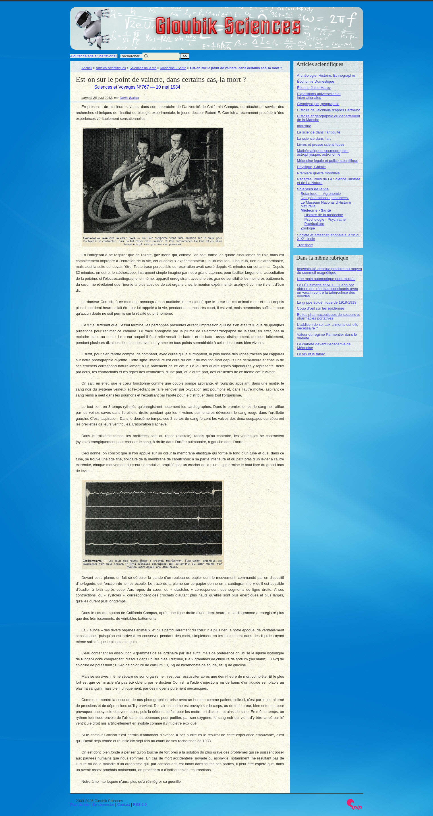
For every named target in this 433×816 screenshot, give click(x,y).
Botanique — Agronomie (321, 193)
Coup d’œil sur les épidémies (321, 308)
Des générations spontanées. (325, 198)
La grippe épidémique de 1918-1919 (327, 302)
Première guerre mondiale (318, 173)
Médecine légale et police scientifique (327, 160)
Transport (305, 245)
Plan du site (80, 804)
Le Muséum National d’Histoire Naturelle (326, 204)
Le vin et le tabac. (311, 354)
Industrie (304, 126)
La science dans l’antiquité (319, 132)
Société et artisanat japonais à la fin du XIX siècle (329, 237)
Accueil (87, 68)
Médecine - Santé (173, 68)
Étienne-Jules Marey (314, 87)
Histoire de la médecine (323, 215)
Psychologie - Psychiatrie (325, 219)
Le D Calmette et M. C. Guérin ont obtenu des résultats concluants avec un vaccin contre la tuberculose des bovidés (327, 290)
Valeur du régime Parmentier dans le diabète (327, 336)
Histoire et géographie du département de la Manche (328, 118)
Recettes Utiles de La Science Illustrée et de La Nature (329, 181)
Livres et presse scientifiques (321, 144)
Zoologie (308, 228)
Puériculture (314, 224)
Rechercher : (130, 56)
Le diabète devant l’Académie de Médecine (324, 346)
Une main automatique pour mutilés (326, 279)
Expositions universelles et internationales (319, 96)
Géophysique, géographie (318, 104)
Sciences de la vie (143, 68)
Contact (123, 804)
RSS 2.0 (140, 804)
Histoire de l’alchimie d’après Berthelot (328, 110)
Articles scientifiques (111, 68)
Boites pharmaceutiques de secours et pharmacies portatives (328, 316)
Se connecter (103, 804)
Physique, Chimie (311, 167)
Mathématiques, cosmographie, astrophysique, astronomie (323, 152)
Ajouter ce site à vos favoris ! (93, 56)
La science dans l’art (314, 138)
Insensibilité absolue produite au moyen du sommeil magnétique (329, 271)
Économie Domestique (315, 81)
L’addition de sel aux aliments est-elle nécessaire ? (327, 326)
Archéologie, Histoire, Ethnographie (326, 75)
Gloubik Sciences (260, 22)
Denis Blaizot (129, 97)
